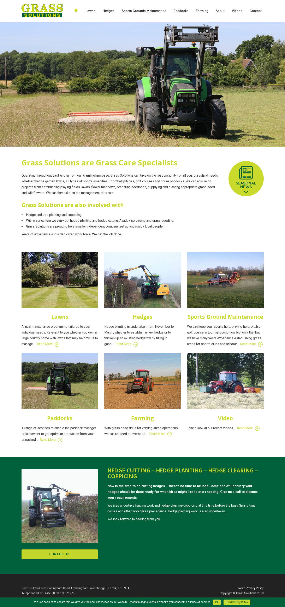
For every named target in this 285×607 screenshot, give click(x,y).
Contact (256, 11)
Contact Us (59, 554)
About (220, 11)
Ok (216, 602)
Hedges (108, 11)
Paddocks (181, 11)
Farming (202, 11)
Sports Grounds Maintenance (144, 11)
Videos (237, 11)
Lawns (90, 11)
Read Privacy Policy (251, 588)
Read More (48, 344)
